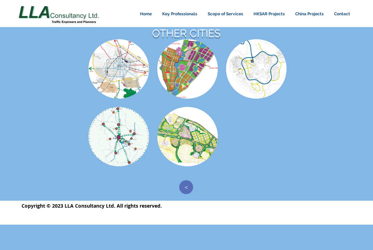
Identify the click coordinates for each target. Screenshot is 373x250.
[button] (119, 69)
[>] (186, 187)
